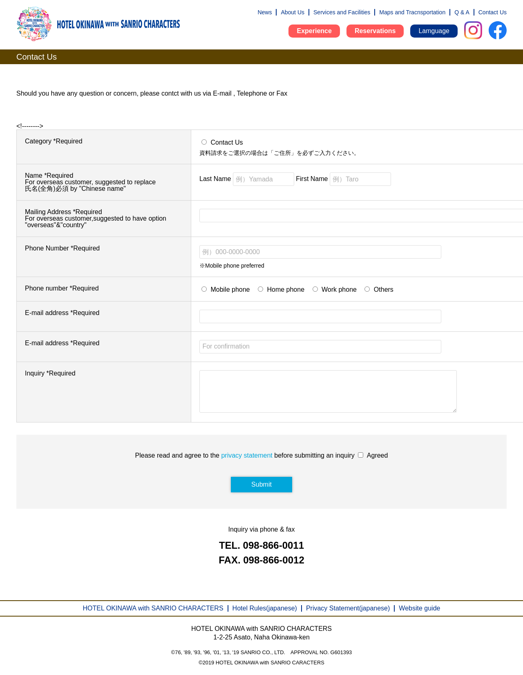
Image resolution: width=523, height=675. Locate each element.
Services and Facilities (341, 12)
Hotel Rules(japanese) (264, 608)
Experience (314, 30)
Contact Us (492, 12)
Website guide (419, 608)
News (264, 12)
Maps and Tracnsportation (412, 12)
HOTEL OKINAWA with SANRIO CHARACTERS (153, 608)
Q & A (461, 12)
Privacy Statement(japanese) (348, 608)
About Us (292, 12)
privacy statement (246, 463)
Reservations (375, 30)
